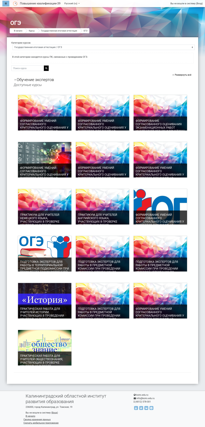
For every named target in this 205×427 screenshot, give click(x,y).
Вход (199, 3)
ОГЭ (85, 31)
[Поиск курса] (27, 68)
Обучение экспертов (35, 79)
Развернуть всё (183, 74)
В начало (18, 31)
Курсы (32, 31)
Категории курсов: (21, 42)
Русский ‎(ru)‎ (71, 3)
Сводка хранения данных (37, 419)
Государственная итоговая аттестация (59, 31)
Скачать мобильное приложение (41, 423)
